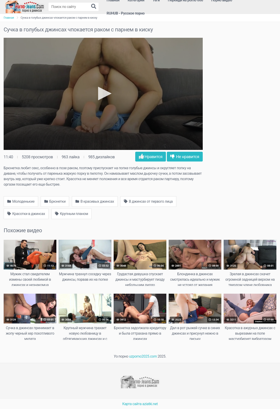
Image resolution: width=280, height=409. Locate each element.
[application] (103, 94)
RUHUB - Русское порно (126, 13)
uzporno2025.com (143, 356)
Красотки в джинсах (26, 214)
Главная (9, 17)
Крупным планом (71, 214)
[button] (103, 93)
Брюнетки (54, 201)
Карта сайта (132, 404)
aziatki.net (150, 404)
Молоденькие (21, 201)
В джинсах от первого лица (148, 201)
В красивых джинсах (94, 201)
